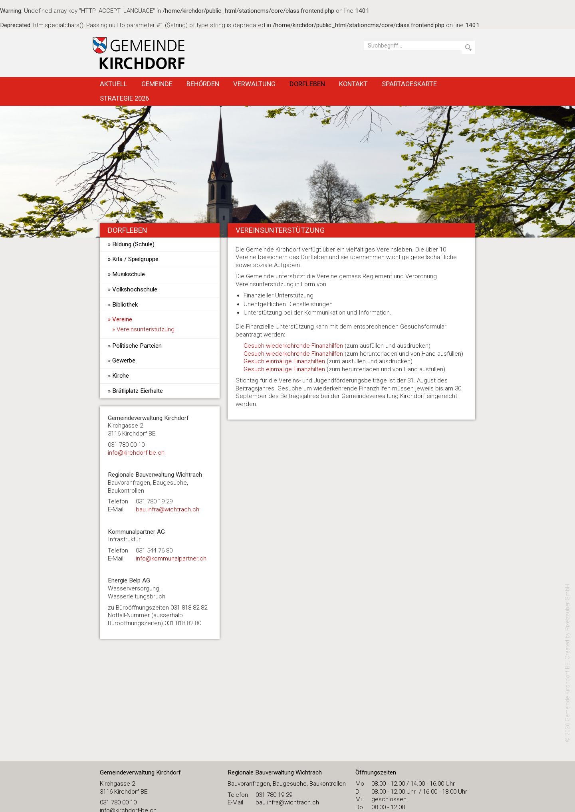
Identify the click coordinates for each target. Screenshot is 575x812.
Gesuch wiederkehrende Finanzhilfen (293, 345)
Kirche (120, 375)
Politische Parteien (137, 345)
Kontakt (353, 84)
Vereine (122, 319)
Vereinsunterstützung (145, 329)
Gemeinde (156, 84)
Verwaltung (254, 84)
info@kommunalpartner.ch (171, 558)
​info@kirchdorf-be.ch (136, 452)
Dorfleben (307, 84)
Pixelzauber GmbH (567, 607)
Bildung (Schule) (133, 244)
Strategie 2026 (124, 98)
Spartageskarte (409, 84)
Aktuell (113, 84)
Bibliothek (125, 304)
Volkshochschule (134, 289)
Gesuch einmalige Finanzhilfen (284, 361)
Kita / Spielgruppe (135, 259)
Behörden (202, 84)
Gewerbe (123, 360)
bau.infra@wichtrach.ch (167, 509)
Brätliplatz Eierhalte (137, 390)
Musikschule (128, 274)
